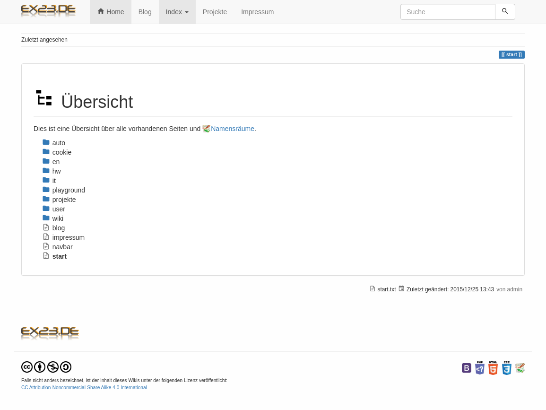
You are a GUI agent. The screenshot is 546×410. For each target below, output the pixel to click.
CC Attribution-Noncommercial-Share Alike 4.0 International (84, 387)
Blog (145, 12)
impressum (63, 237)
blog (53, 228)
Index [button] (177, 12)
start (54, 256)
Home (110, 11)
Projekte (215, 12)
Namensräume (232, 128)
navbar (57, 247)
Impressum (257, 12)
